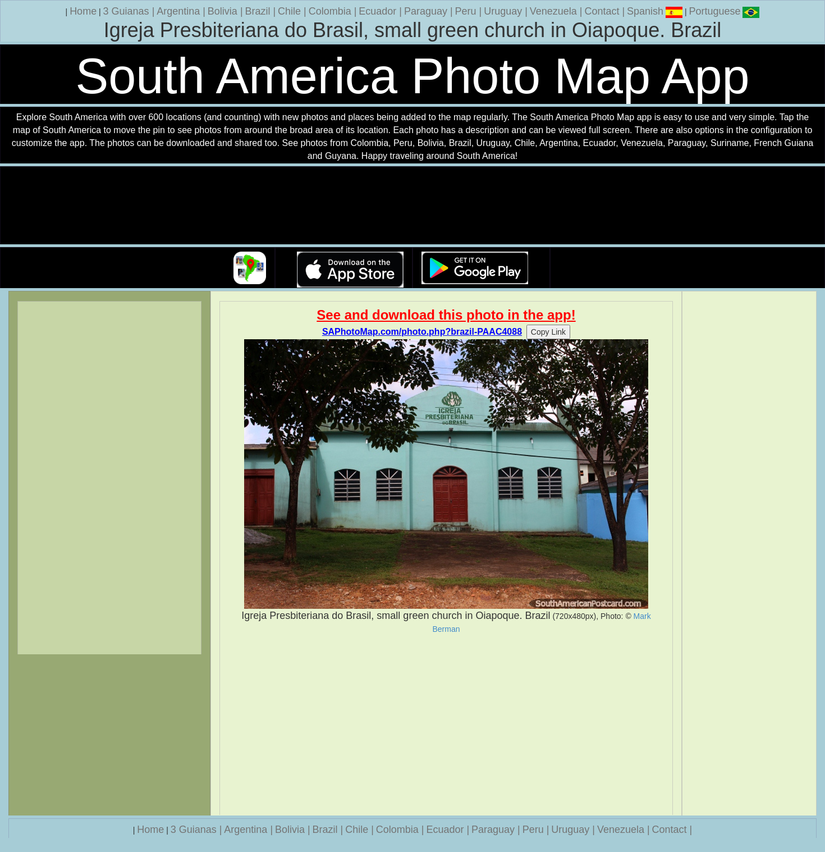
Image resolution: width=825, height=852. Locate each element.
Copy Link (548, 331)
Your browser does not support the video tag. (412, 206)
